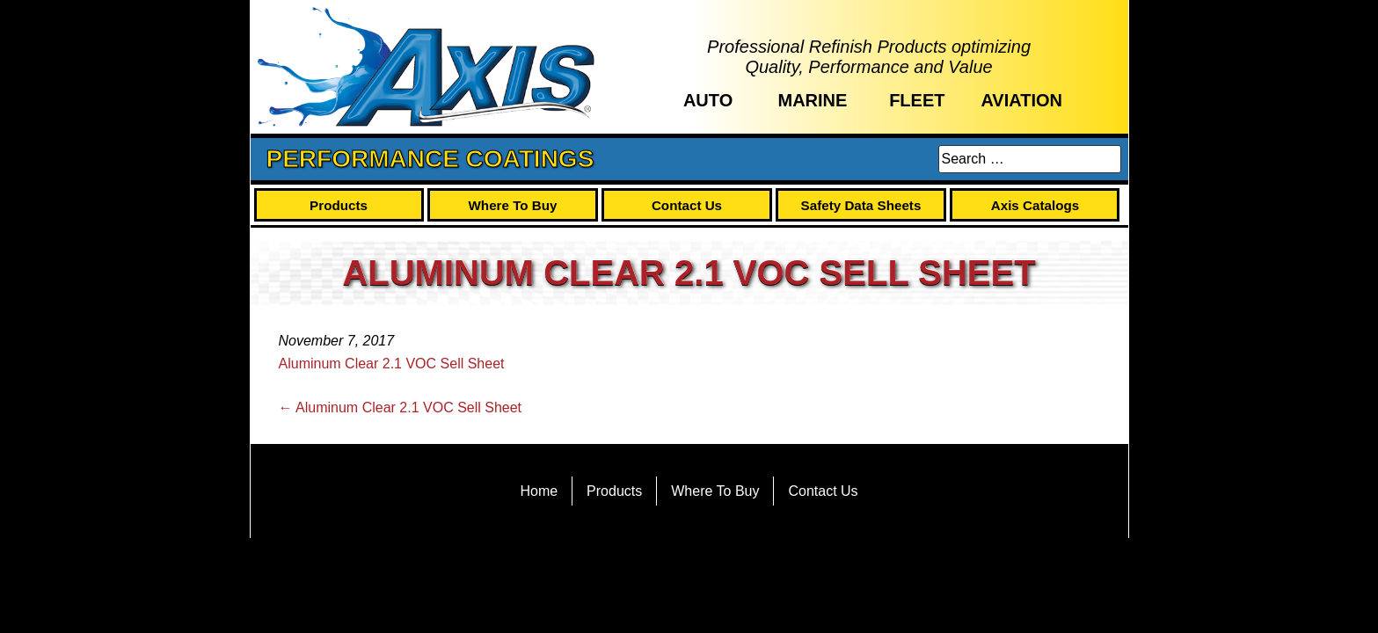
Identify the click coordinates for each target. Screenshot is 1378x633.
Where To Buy (513, 205)
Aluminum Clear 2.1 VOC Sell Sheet (392, 363)
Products (339, 205)
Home (539, 491)
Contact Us (687, 205)
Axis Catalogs (1035, 205)
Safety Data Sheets (861, 205)
